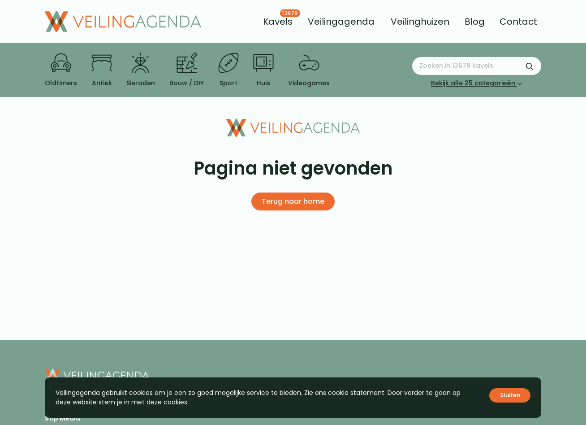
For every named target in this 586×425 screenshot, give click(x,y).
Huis (263, 70)
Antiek (101, 70)
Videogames (309, 70)
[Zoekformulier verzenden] (530, 66)
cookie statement (356, 392)
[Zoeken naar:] (476, 66)
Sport (228, 70)
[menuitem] (278, 21)
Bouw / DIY (186, 70)
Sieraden (140, 70)
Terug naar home (293, 201)
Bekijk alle (476, 83)
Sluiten (510, 395)
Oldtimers (61, 70)
